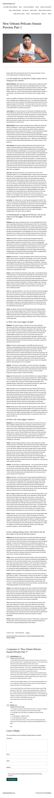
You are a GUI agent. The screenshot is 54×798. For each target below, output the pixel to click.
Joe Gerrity (28, 636)
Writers (49, 13)
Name (8, 754)
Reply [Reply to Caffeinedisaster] (11, 702)
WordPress (48, 793)
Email (8, 760)
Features (28, 632)
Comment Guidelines (28, 7)
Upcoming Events (35, 13)
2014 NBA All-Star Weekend (10, 7)
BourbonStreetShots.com (9, 3)
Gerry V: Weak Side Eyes (15, 10)
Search (28, 13)
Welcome (43, 13)
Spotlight (13, 637)
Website (9, 767)
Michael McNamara (35, 636)
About (20, 7)
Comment (9, 738)
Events (37, 7)
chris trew (9, 636)
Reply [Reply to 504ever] (11, 726)
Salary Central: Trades (19, 13)
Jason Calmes (14, 636)
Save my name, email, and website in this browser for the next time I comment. (25, 774)
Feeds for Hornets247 (45, 7)
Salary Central (33, 10)
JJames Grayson (22, 636)
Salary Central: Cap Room (44, 10)
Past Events (25, 10)
